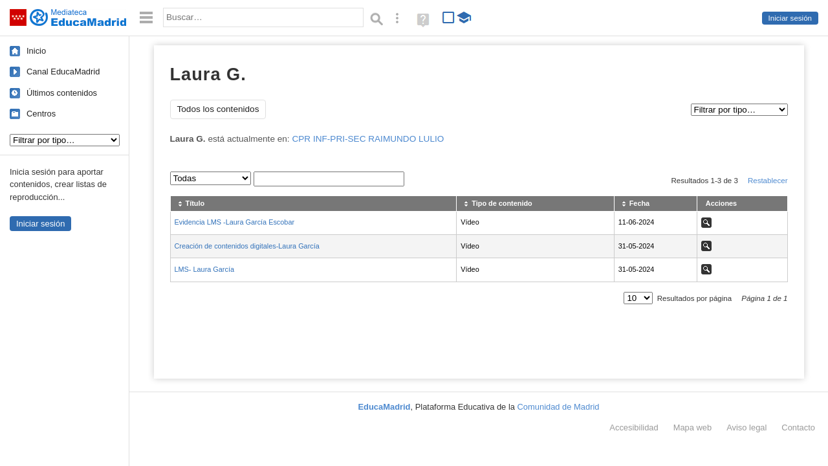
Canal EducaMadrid (63, 71)
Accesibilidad (633, 427)
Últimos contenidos (62, 93)
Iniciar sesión (790, 18)
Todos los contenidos (218, 109)
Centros (41, 113)
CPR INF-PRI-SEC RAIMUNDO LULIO (368, 139)
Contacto (798, 427)
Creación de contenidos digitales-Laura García (247, 246)
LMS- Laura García (204, 269)
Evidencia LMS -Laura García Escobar (235, 222)
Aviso (746, 427)
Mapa (692, 427)
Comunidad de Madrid (559, 407)
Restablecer (768, 180)
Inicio (36, 51)
